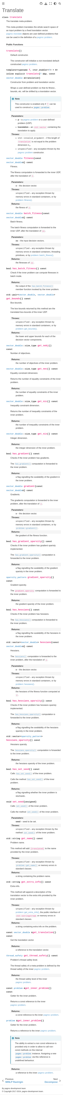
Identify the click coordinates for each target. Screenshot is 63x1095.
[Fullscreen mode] (50, 4)
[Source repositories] (41, 4)
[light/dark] (55, 4)
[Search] (60, 4)
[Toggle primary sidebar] (3, 4)
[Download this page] (45, 4)
